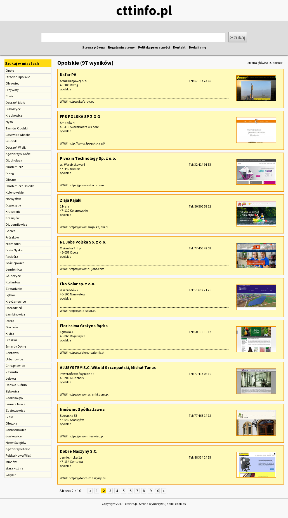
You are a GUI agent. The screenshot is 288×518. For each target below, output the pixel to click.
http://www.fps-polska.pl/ (87, 143)
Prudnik (11, 141)
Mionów (11, 462)
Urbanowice (14, 359)
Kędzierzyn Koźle (18, 449)
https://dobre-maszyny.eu (87, 478)
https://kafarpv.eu (82, 101)
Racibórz (12, 256)
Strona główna (93, 47)
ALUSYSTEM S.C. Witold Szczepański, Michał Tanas (108, 367)
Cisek (9, 96)
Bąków (10, 295)
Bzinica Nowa (15, 404)
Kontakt (179, 47)
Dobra (10, 321)
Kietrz (10, 333)
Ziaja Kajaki (70, 200)
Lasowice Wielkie (18, 134)
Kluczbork (13, 211)
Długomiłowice (16, 224)
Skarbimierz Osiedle (20, 186)
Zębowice (12, 391)
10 (157, 490)
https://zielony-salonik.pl (86, 352)
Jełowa (11, 378)
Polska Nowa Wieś (18, 455)
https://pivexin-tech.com (86, 185)
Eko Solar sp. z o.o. (77, 283)
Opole (10, 70)
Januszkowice (16, 430)
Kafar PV (68, 74)
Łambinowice (15, 314)
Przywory (12, 90)
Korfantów (13, 282)
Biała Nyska (14, 250)
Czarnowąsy (14, 398)
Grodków (12, 327)
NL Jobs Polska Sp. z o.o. (83, 242)
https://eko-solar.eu (82, 311)
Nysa (9, 122)
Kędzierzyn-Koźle (18, 154)
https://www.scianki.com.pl (88, 394)
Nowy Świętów (16, 442)
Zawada (12, 372)
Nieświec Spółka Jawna (82, 409)
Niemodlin (13, 244)
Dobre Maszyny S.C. (78, 451)
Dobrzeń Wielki (16, 147)
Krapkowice (14, 115)
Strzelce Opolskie (18, 77)
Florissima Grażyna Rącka (84, 325)
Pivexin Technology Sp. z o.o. (88, 158)
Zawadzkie (14, 288)
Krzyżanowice (16, 301)
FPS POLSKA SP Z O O (80, 116)
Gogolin (11, 475)
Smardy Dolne (16, 346)
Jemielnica (14, 269)
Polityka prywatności (154, 47)
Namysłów (13, 199)
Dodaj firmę (197, 47)
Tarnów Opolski (17, 128)
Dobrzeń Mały (15, 102)
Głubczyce (13, 276)
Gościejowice (15, 263)
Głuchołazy (14, 160)
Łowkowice (14, 436)
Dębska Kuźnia (16, 385)
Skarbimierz (14, 167)
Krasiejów (13, 218)
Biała (9, 417)
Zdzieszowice (15, 410)
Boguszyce (13, 205)
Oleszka (11, 423)
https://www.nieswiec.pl (86, 436)
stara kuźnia (14, 468)
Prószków (12, 237)
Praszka (11, 340)
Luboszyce (13, 109)
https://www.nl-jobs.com (86, 269)
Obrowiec (12, 83)
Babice (10, 231)
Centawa (12, 353)
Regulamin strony (121, 47)
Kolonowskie (14, 192)
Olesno (11, 179)
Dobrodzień (14, 308)
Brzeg (10, 173)
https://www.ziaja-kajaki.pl (88, 227)
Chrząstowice (15, 365)
